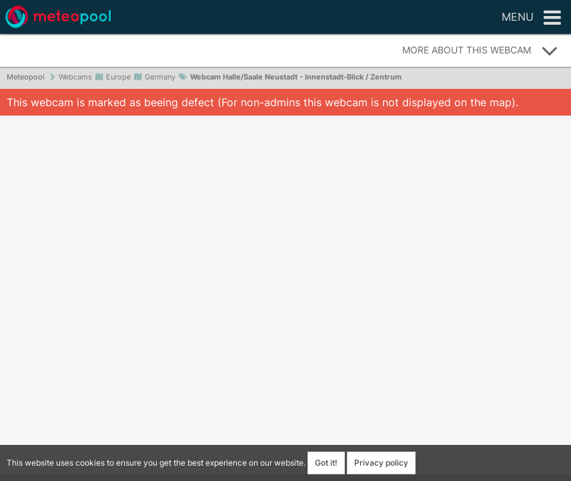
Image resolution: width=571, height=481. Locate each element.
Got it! (326, 463)
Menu (531, 18)
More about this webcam (480, 50)
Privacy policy (381, 463)
